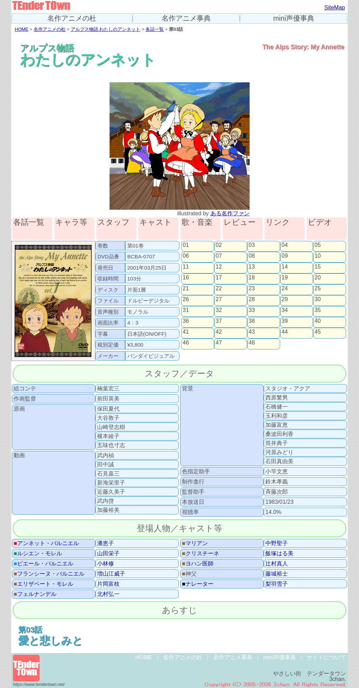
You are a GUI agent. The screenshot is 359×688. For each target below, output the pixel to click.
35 (317, 310)
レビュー (240, 222)
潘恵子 (105, 543)
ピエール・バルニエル (43, 564)
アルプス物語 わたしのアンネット (106, 29)
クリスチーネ (200, 553)
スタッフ (113, 222)
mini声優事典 (293, 18)
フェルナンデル (35, 594)
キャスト (156, 222)
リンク (278, 222)
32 (219, 310)
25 (317, 288)
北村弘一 (108, 594)
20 (317, 277)
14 (285, 267)
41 (186, 332)
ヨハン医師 (198, 564)
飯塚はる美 (279, 553)
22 (219, 288)
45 (317, 332)
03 (252, 245)
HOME (21, 29)
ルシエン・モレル (38, 553)
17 (219, 277)
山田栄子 (108, 553)
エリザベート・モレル (43, 584)
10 (317, 256)
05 (317, 245)
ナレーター (198, 584)
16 (186, 277)
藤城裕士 (276, 574)
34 (285, 310)
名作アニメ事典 (186, 18)
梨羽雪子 (276, 584)
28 (252, 299)
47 (219, 343)
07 (219, 256)
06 (186, 256)
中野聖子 (276, 543)
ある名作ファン (230, 213)
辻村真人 (276, 564)
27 (219, 299)
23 (252, 288)
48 (252, 343)
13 (252, 267)
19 (285, 277)
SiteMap (334, 8)
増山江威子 (111, 574)
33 (252, 310)
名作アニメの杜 (71, 18)
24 (285, 288)
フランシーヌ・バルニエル (49, 574)
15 (317, 267)
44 (285, 332)
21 (186, 288)
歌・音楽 (197, 222)
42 (219, 332)
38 (252, 321)
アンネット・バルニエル (46, 543)
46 (186, 343)
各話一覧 (154, 29)
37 (219, 321)
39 (285, 321)
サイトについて (326, 657)
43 (252, 332)
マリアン (195, 543)
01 (186, 245)
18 (252, 277)
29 (285, 299)
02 (219, 245)
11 (186, 267)
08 (252, 256)
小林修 (105, 564)
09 (285, 256)
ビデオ (320, 222)
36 (186, 321)
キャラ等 (71, 222)
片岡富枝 (108, 584)
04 (285, 245)
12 (219, 267)
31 (186, 310)
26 (186, 299)
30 (317, 299)
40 (317, 321)
